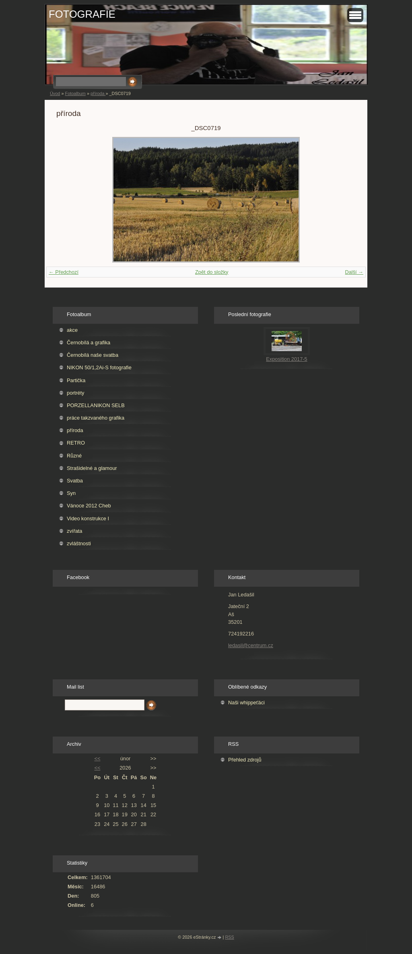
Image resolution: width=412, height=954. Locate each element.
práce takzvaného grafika (95, 418)
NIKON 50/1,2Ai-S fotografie (99, 367)
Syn (71, 493)
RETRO (76, 443)
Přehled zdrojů (245, 760)
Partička (76, 380)
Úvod (55, 93)
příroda (98, 93)
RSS (229, 937)
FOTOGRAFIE (82, 14)
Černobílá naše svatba (92, 355)
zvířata (74, 531)
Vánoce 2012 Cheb (89, 506)
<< (97, 758)
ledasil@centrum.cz (250, 645)
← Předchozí (63, 272)
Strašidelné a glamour (92, 468)
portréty (75, 393)
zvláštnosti (79, 543)
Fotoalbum (75, 93)
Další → (354, 272)
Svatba (75, 481)
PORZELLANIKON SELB (96, 405)
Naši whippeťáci (246, 702)
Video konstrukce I (88, 518)
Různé (74, 456)
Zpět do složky (212, 272)
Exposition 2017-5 (286, 359)
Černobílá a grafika (88, 342)
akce (72, 330)
